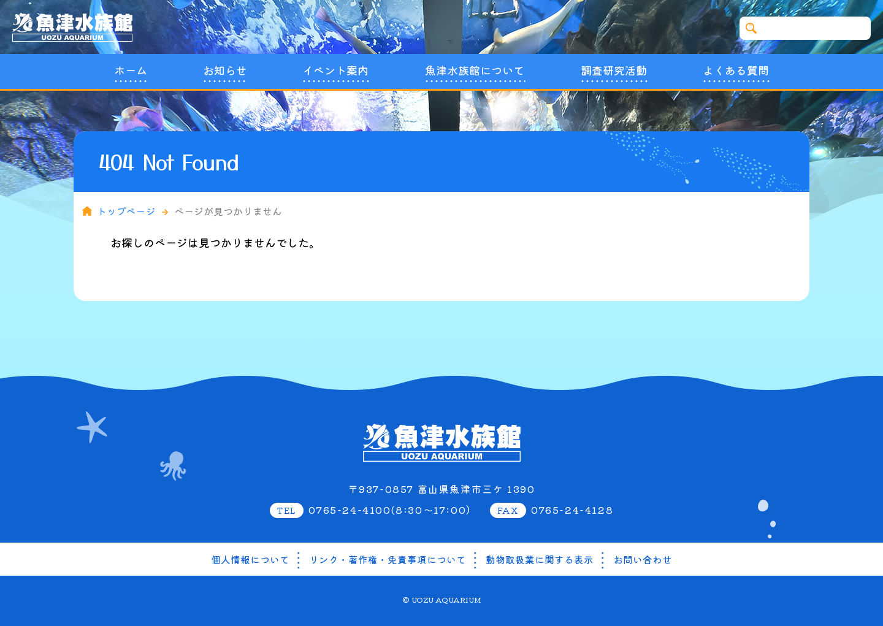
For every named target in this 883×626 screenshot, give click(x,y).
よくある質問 (736, 71)
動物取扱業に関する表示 (540, 559)
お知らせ (225, 71)
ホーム (130, 71)
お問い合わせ (642, 559)
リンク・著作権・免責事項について (387, 559)
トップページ (126, 211)
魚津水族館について (474, 71)
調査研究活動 (614, 71)
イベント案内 (335, 71)
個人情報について (250, 559)
